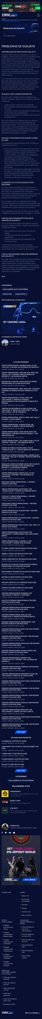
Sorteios (25, 905)
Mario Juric (15, 341)
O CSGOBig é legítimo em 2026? (14, 337)
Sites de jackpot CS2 (27, 951)
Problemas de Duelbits (10, 20)
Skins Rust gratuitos (7, 994)
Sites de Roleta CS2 (27, 946)
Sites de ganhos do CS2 (9, 989)
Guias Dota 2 (21, 294)
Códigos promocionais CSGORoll (8, 956)
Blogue (24, 908)
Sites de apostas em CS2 (28, 940)
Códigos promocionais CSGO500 (8, 942)
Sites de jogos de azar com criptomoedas (28, 929)
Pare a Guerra (26, 915)
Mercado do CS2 (9, 1004)
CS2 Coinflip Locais (26, 957)
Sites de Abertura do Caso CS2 (28, 935)
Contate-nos (26, 912)
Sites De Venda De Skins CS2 (10, 1000)
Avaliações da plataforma (28, 20)
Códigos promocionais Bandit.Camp (8, 934)
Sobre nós (25, 896)
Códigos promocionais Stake (8, 927)
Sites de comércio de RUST (10, 978)
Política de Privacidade (26, 900)
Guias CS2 (7, 294)
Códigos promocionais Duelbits (8, 963)
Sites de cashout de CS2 (10, 984)
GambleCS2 (14, 825)
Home (3, 18)
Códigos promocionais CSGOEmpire (8, 949)
